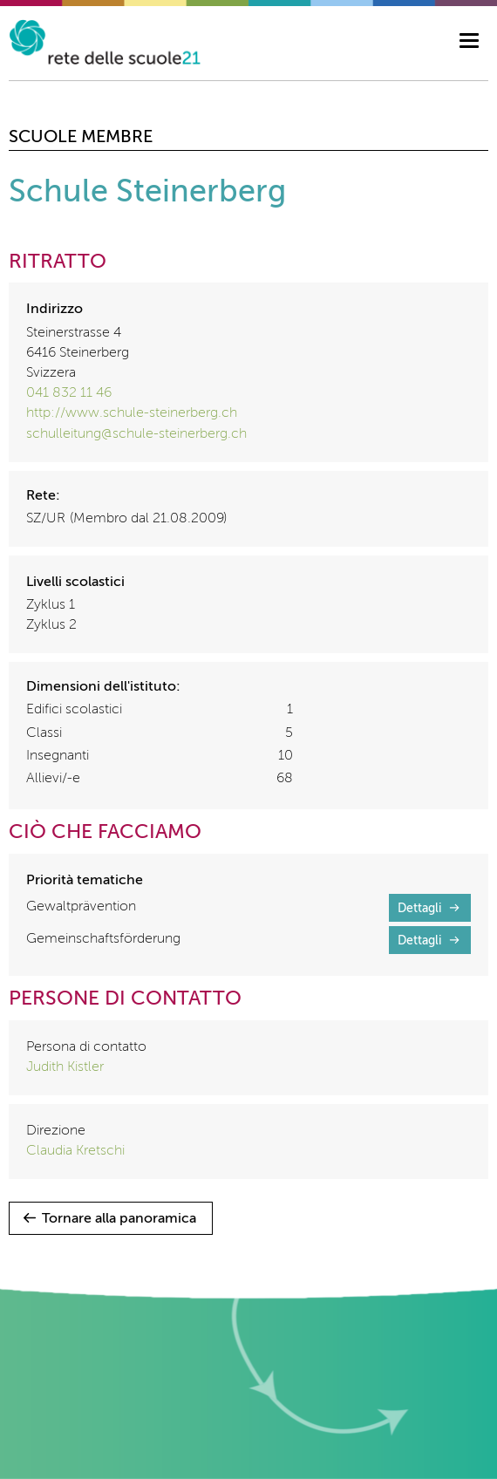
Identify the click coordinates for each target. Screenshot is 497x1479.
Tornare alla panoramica (119, 1219)
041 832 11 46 (69, 393)
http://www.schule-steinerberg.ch (131, 413)
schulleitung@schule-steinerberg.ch (136, 434)
